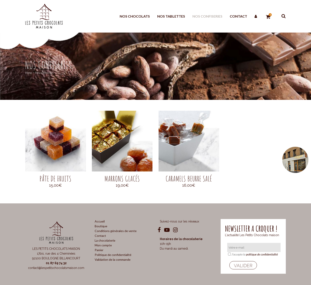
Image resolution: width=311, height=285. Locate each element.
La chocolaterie (105, 240)
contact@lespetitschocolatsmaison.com (56, 268)
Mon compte (103, 245)
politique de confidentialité (262, 254)
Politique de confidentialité (113, 255)
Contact (100, 235)
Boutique (101, 226)
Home (28, 72)
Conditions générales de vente (116, 231)
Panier (99, 250)
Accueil (100, 221)
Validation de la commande (113, 259)
